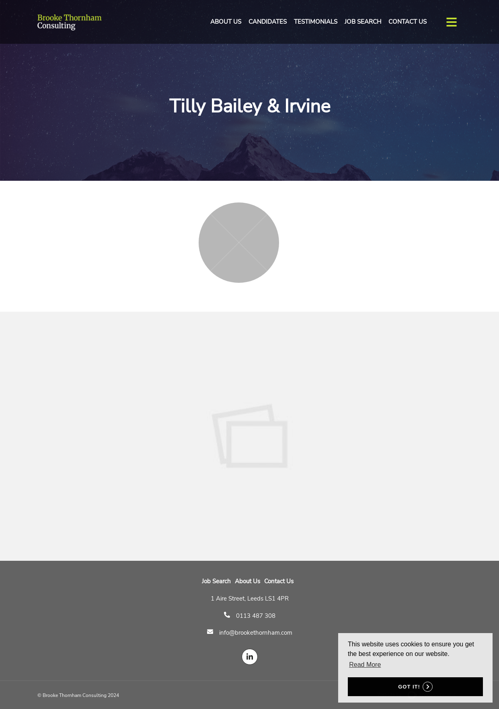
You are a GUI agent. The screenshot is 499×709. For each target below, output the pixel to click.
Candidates (267, 22)
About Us (225, 22)
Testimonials (315, 22)
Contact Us (407, 22)
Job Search (363, 22)
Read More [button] (365, 664)
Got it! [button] (409, 687)
